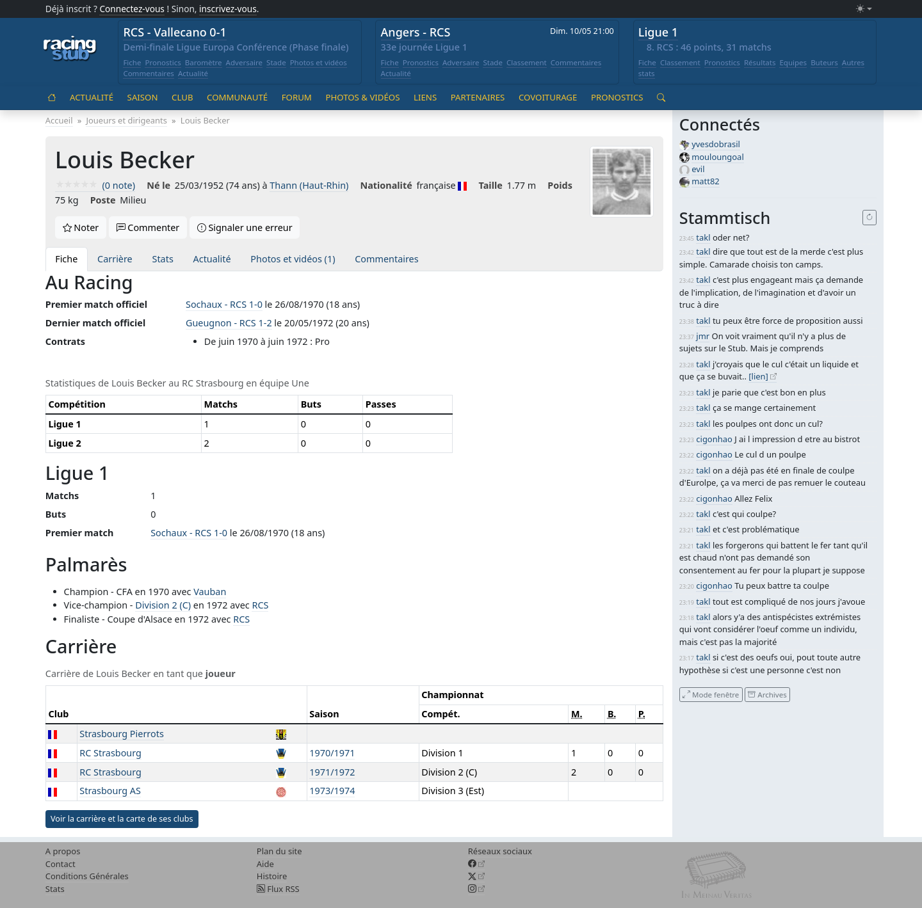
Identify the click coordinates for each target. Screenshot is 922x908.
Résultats (760, 62)
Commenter (148, 227)
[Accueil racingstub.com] (70, 49)
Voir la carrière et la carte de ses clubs (122, 818)
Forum (297, 97)
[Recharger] (869, 217)
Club (182, 97)
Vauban (209, 591)
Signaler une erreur (245, 227)
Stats (163, 259)
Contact (60, 864)
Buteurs (824, 62)
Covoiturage (548, 97)
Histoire (272, 876)
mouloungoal (717, 157)
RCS (260, 605)
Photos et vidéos (318, 62)
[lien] (758, 376)
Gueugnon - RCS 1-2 (229, 323)
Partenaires (478, 97)
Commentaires (148, 73)
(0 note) (95, 185)
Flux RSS (278, 889)
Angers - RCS (416, 32)
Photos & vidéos (362, 97)
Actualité (193, 73)
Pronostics (163, 62)
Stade (276, 62)
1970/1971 (332, 753)
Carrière (115, 259)
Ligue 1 (658, 32)
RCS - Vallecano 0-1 (174, 32)
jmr (702, 336)
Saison (142, 97)
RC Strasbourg (110, 753)
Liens (425, 97)
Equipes (793, 62)
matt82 (705, 181)
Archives (767, 694)
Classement (526, 62)
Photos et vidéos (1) (292, 259)
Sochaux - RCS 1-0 (224, 304)
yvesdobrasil (715, 144)
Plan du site (279, 851)
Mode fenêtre (711, 694)
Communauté (237, 97)
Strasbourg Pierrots (121, 734)
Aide (265, 864)
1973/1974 (332, 791)
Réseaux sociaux (500, 851)
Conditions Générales (87, 876)
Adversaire (244, 62)
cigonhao (714, 439)
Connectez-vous (132, 9)
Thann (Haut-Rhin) (309, 185)
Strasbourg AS (110, 791)
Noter (81, 227)
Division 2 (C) (163, 605)
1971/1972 (332, 772)
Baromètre (203, 62)
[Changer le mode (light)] (864, 9)
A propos (63, 851)
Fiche (132, 62)
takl (703, 237)
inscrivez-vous (228, 9)
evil (697, 169)
